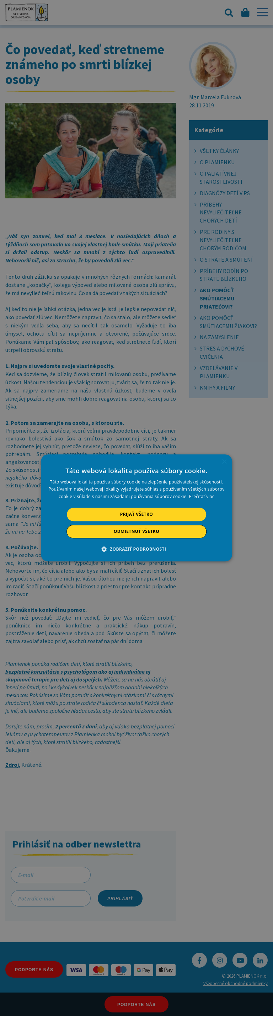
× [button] (224, 462)
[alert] (136, 508)
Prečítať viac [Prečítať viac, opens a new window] (201, 496)
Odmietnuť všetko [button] (136, 532)
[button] (136, 549)
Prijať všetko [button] (136, 514)
